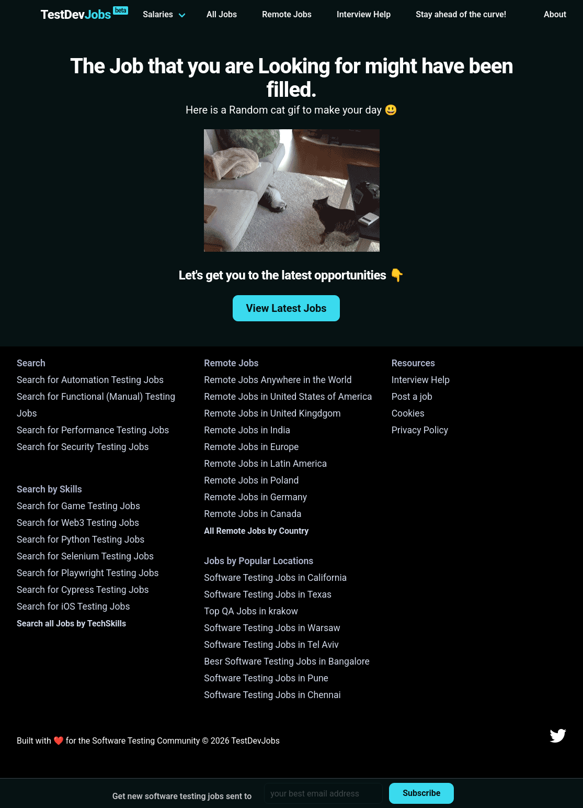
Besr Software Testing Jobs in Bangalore (287, 661)
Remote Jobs (287, 14)
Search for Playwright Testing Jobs (88, 573)
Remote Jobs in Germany (255, 497)
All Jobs (222, 14)
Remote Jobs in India (247, 430)
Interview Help (364, 14)
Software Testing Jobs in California (275, 578)
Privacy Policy (420, 430)
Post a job (412, 396)
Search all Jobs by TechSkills (71, 624)
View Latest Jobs (286, 308)
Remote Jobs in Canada (252, 514)
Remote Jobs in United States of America (288, 396)
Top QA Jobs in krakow (251, 611)
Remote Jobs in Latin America (265, 463)
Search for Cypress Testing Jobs (83, 590)
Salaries (158, 14)
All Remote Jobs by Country (256, 531)
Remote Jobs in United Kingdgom (272, 413)
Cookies (408, 413)
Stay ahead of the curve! (461, 14)
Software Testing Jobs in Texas (267, 594)
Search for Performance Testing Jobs (93, 430)
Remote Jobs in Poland (251, 480)
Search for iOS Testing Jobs (73, 606)
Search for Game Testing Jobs (78, 506)
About (555, 14)
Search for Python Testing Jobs (80, 539)
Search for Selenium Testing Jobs (85, 556)
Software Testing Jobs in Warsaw (272, 628)
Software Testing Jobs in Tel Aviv (271, 644)
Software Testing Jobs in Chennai (272, 695)
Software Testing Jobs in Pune (266, 678)
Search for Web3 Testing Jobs (78, 523)
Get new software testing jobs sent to (182, 796)
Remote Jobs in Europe (251, 447)
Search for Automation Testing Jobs (90, 380)
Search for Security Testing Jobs (83, 447)
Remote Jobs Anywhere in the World (277, 380)
